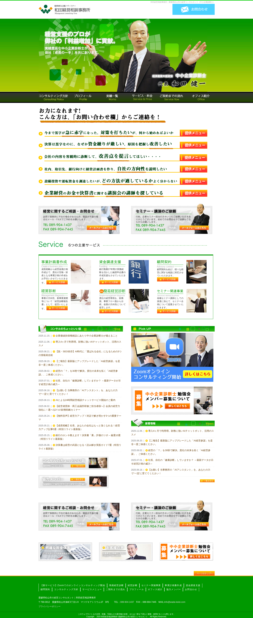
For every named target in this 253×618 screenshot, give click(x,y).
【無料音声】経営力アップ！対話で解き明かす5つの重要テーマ (80, 417)
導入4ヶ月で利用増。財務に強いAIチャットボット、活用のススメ (80, 343)
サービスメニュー (92, 589)
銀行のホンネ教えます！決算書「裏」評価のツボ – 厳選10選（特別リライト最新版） (80, 437)
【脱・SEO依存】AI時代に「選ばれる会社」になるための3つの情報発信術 (80, 353)
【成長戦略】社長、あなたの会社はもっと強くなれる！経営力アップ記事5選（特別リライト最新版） (79, 427)
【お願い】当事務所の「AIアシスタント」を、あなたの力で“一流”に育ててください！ (78, 392)
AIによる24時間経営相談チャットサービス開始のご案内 (85, 400)
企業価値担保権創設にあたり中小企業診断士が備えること (87, 335)
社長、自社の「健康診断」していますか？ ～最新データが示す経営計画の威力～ (80, 382)
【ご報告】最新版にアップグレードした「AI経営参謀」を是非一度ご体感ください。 (79, 363)
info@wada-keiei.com (174, 602)
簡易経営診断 (116, 585)
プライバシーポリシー (50, 606)
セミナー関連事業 (151, 585)
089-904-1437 (127, 602)
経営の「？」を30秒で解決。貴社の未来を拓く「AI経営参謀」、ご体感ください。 (78, 373)
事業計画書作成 (173, 585)
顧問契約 (45, 589)
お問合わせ (191, 589)
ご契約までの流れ (115, 589)
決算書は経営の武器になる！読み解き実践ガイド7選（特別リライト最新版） (80, 447)
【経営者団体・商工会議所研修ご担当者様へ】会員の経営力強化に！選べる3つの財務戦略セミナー (79, 408)
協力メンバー (173, 589)
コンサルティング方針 (66, 589)
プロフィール (136, 589)
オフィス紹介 (155, 589)
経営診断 (132, 585)
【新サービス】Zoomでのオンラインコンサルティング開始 (73, 585)
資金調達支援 (193, 585)
